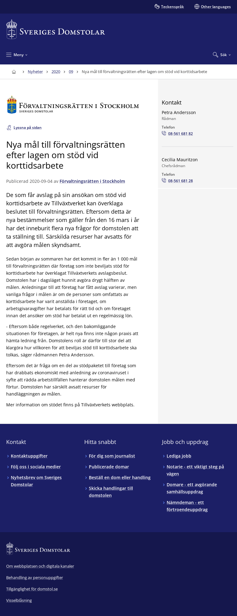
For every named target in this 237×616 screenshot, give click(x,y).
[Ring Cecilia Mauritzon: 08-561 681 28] (177, 181)
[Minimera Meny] (17, 54)
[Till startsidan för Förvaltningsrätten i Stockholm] (72, 105)
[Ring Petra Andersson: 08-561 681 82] (177, 134)
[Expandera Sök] (222, 54)
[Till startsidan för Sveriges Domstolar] (55, 29)
